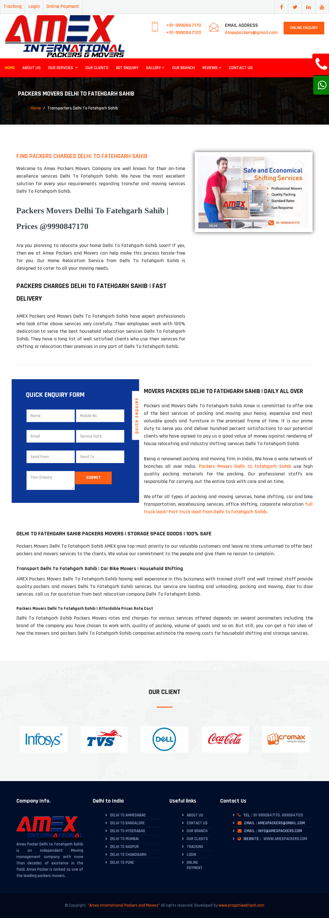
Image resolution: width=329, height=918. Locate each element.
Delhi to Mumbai (124, 838)
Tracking (12, 6)
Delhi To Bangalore (127, 823)
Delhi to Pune (122, 862)
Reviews (212, 68)
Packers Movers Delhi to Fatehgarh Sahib (245, 466)
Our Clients (97, 68)
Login (34, 6)
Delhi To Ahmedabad (128, 815)
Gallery (155, 68)
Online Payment (62, 6)
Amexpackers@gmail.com (251, 32)
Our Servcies (63, 68)
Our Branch (183, 68)
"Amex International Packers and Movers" (124, 905)
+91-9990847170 (183, 25)
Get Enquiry (127, 68)
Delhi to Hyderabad (127, 830)
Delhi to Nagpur (124, 846)
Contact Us (241, 68)
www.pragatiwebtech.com (241, 905)
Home (10, 68)
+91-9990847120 (183, 32)
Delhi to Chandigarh (128, 854)
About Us (31, 68)
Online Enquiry (304, 28)
